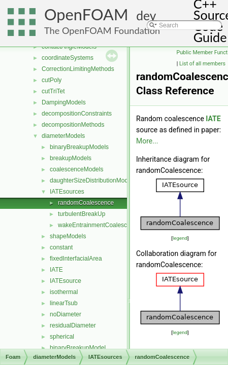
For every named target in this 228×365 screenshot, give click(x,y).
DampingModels (64, 102)
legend (180, 238)
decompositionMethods (73, 124)
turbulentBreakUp (81, 213)
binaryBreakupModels (79, 147)
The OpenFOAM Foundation (102, 30)
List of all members (202, 63)
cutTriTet (53, 91)
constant (61, 247)
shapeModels (68, 236)
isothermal (64, 292)
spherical (62, 336)
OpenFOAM (86, 14)
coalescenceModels (76, 169)
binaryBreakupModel (78, 347)
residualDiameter (73, 325)
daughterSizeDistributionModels (93, 180)
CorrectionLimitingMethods (78, 68)
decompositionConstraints (77, 113)
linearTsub (64, 303)
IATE (56, 269)
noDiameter (65, 314)
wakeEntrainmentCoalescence (99, 225)
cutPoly (51, 80)
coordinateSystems (67, 57)
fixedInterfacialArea (76, 258)
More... (147, 141)
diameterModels (63, 135)
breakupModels (70, 158)
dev (146, 15)
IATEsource (65, 280)
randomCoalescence (86, 202)
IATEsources (67, 191)
